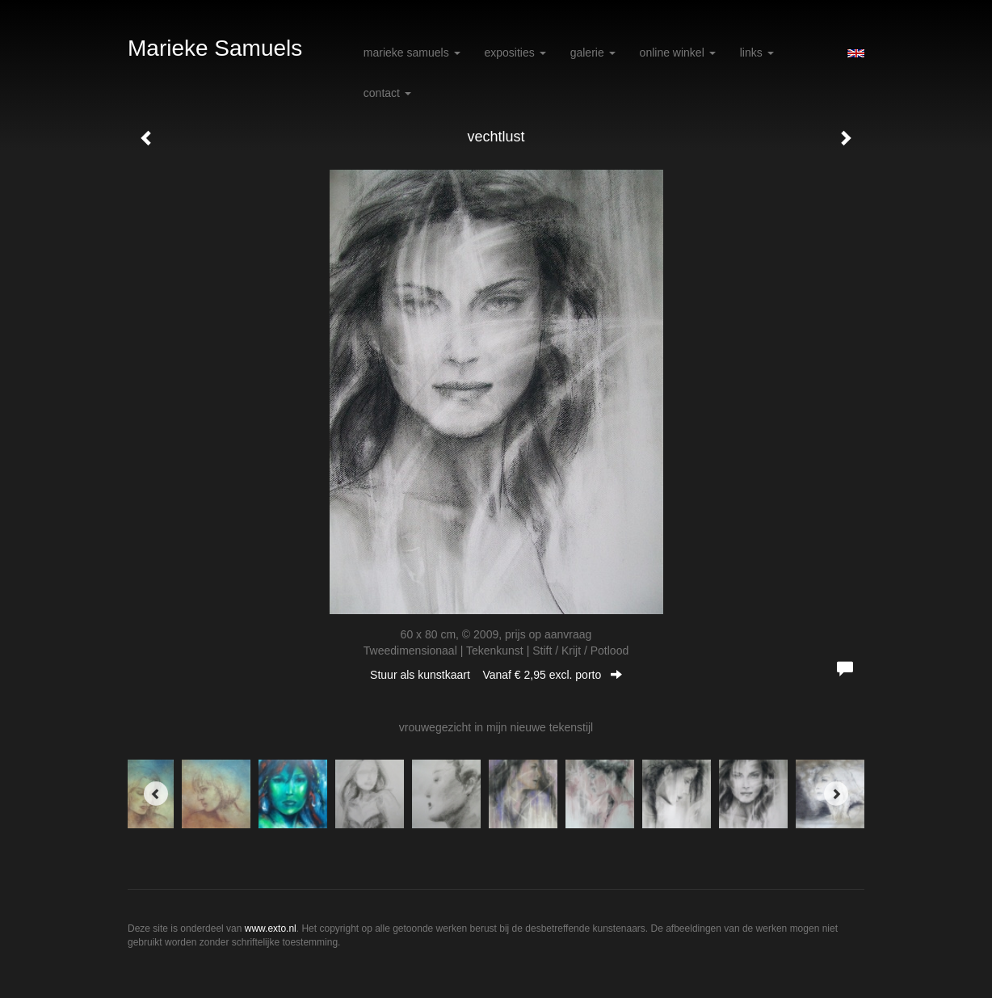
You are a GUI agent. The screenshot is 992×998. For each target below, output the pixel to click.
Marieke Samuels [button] (412, 52)
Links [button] (757, 52)
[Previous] (156, 793)
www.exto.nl (270, 928)
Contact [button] (387, 92)
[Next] (836, 793)
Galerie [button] (593, 52)
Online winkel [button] (678, 52)
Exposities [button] (515, 52)
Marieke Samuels (215, 48)
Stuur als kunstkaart (496, 674)
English (856, 53)
